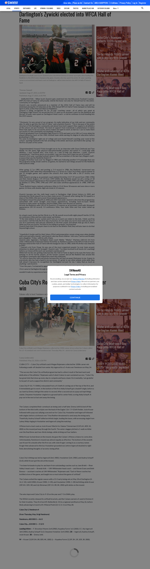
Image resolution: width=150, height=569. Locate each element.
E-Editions (114, 2)
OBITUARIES (26, 8)
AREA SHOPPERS (101, 2)
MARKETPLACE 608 (88, 8)
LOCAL (8, 8)
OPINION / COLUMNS (46, 8)
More (116, 8)
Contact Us (88, 2)
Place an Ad (77, 2)
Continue (75, 297)
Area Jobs (67, 2)
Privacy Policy (76, 281)
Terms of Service (78, 279)
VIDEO (58, 8)
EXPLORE (66, 8)
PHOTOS (75, 8)
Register (142, 2)
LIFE (35, 8)
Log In (135, 2)
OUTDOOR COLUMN (104, 8)
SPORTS (16, 8)
